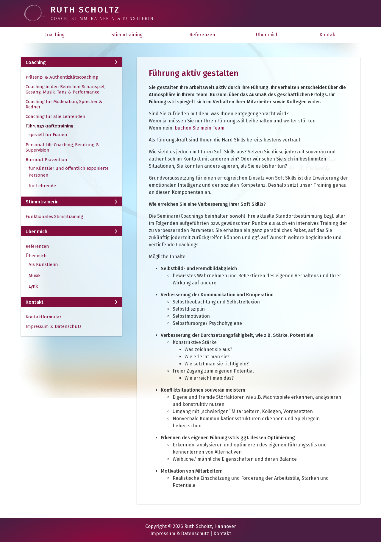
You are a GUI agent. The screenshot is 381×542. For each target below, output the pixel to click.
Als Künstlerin (43, 264)
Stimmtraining (127, 35)
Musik (34, 275)
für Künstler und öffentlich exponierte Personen (69, 172)
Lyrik (33, 286)
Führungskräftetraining (50, 126)
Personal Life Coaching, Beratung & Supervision (62, 147)
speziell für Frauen (48, 134)
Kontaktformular (43, 317)
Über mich (267, 35)
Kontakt (328, 35)
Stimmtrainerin (71, 202)
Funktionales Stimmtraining (54, 216)
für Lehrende (42, 186)
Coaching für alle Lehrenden (55, 116)
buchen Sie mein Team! (200, 128)
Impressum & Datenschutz (54, 326)
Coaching (54, 35)
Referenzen (202, 35)
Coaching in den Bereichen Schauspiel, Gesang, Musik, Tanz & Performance (65, 89)
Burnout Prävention (46, 159)
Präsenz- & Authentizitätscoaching (62, 77)
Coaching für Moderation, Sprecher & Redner (64, 104)
